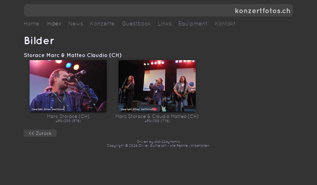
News (75, 24)
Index (54, 24)
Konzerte (102, 24)
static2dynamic (167, 142)
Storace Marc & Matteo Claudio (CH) (73, 55)
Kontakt (225, 24)
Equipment (192, 24)
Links (164, 24)
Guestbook (136, 24)
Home (31, 24)
